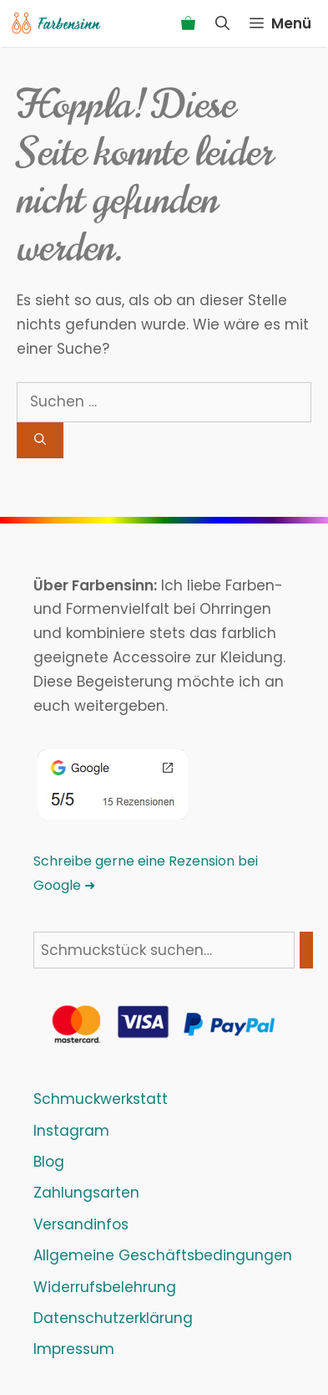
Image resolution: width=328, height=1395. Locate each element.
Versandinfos (81, 1224)
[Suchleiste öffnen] (222, 23)
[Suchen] (40, 440)
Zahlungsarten (86, 1193)
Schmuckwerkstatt (100, 1099)
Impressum (73, 1349)
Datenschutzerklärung (113, 1318)
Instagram (71, 1131)
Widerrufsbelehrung (104, 1287)
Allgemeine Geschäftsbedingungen (162, 1255)
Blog (48, 1162)
